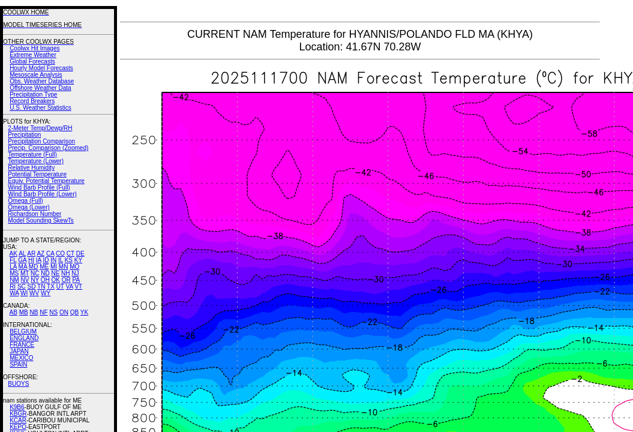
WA (14, 293)
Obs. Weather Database (42, 81)
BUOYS (18, 383)
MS (14, 273)
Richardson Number (34, 214)
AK (13, 253)
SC (21, 286)
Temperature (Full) (32, 154)
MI (53, 266)
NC (35, 273)
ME (44, 266)
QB (74, 312)
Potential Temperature (37, 174)
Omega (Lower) (28, 207)
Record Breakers (32, 101)
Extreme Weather (33, 55)
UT (60, 286)
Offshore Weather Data (40, 88)
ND (45, 273)
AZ (40, 253)
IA (38, 260)
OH (45, 280)
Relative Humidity (31, 167)
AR (31, 253)
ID (46, 260)
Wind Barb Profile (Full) (39, 187)
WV (34, 293)
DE (80, 253)
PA (76, 280)
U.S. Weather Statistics (40, 107)
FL (13, 260)
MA (23, 266)
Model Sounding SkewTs (41, 220)
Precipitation (24, 134)
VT (78, 286)
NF (43, 312)
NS (53, 312)
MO (74, 266)
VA (69, 286)
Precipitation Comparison (41, 141)
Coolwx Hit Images (34, 48)
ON (63, 312)
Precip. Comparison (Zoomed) (48, 148)
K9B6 (17, 407)
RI (13, 286)
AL (22, 253)
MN (63, 266)
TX (51, 286)
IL (60, 260)
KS (69, 260)
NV (24, 280)
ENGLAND (24, 338)
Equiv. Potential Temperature (46, 181)
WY (45, 293)
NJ (75, 273)
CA (50, 253)
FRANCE (22, 344)
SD (32, 286)
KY (78, 260)
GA (22, 260)
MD (33, 266)
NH (65, 273)
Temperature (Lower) (36, 161)
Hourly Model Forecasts (41, 68)
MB (23, 312)
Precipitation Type (33, 94)
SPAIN (18, 364)
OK (55, 280)
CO (60, 253)
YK (84, 312)
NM (14, 280)
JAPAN (19, 351)
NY (35, 280)
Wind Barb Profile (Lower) (42, 194)
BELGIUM (23, 331)
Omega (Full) (25, 200)
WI (24, 293)
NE (55, 273)
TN (41, 286)
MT (24, 273)
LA (13, 266)
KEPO (18, 427)
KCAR (18, 420)
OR (66, 280)
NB (33, 312)
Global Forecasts (32, 61)
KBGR (18, 413)
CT (70, 253)
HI (31, 260)
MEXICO (21, 358)
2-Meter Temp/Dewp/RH (40, 128)
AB (13, 312)
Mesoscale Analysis (36, 74)
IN (53, 260)
